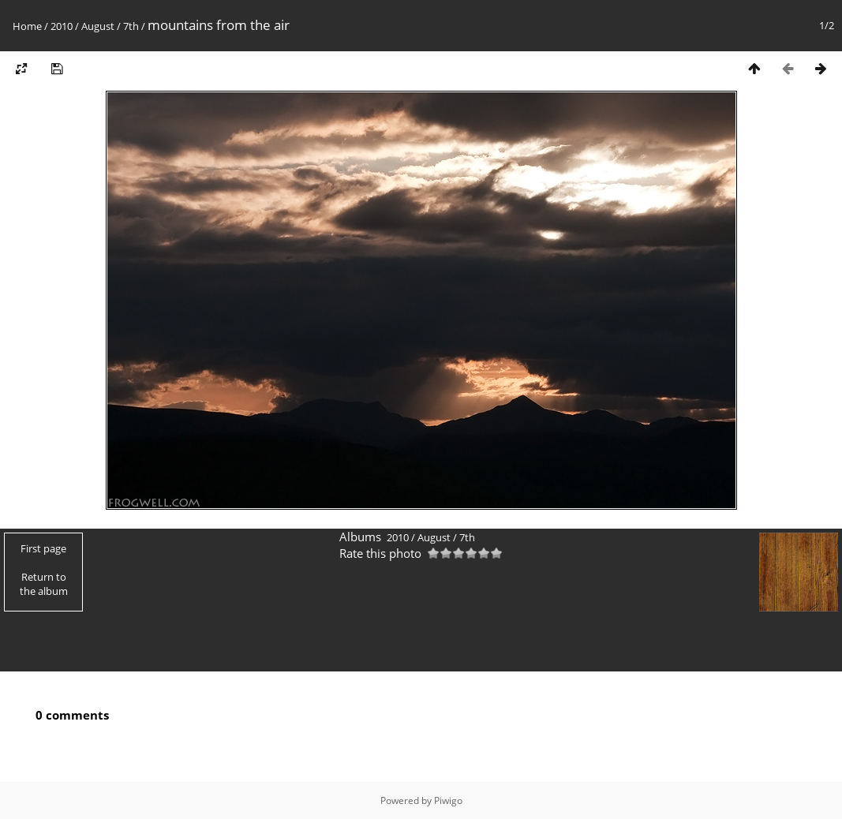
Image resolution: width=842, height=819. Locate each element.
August (97, 26)
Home (27, 26)
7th (131, 26)
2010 (62, 26)
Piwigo (448, 800)
